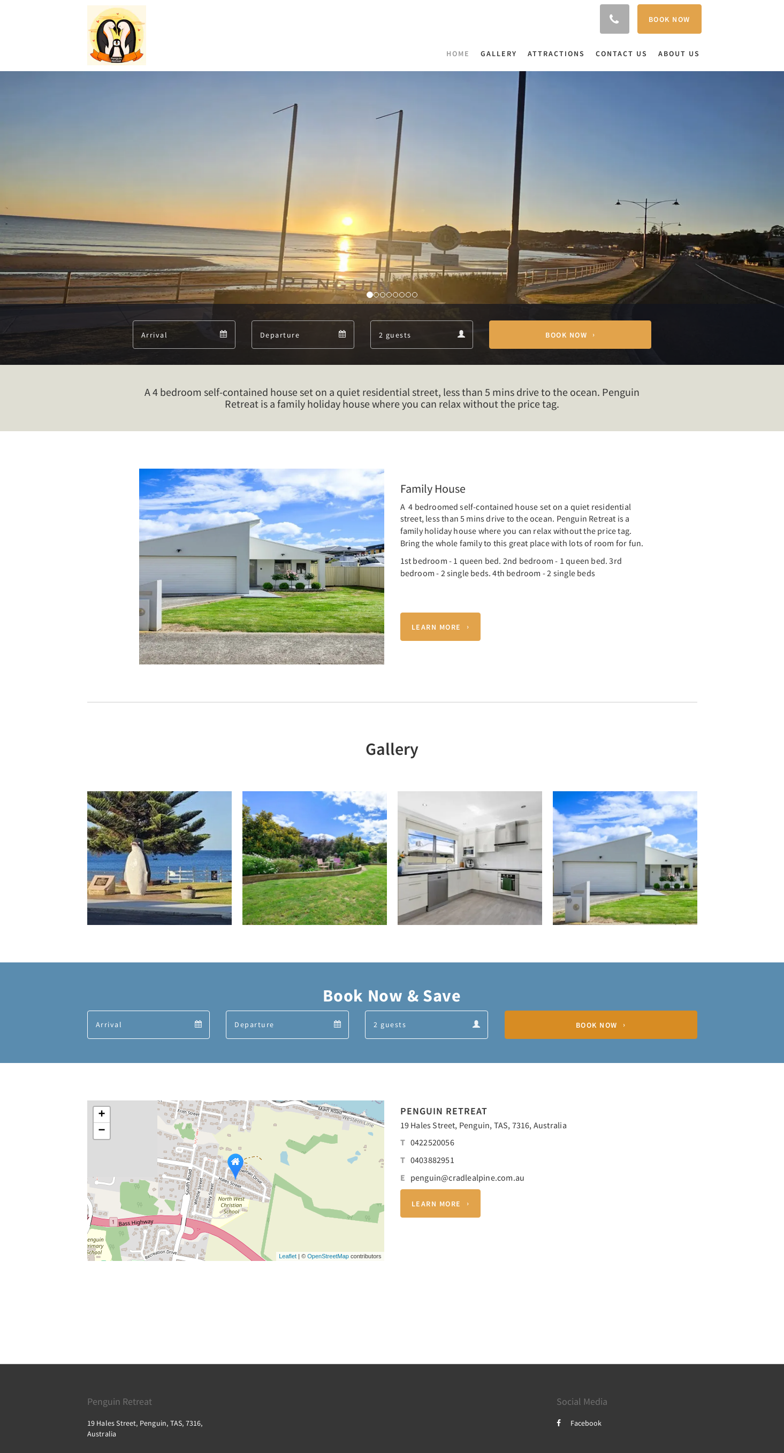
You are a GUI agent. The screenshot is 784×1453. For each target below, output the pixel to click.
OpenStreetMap (328, 1256)
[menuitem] (460, 53)
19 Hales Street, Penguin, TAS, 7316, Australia (483, 1125)
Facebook (579, 1423)
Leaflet (287, 1256)
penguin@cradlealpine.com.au (467, 1177)
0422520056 (432, 1142)
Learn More (436, 627)
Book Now (566, 335)
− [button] (101, 1131)
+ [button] (101, 1115)
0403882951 (432, 1159)
